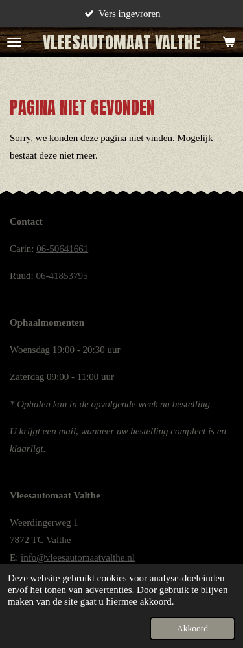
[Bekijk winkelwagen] (228, 42)
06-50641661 (62, 248)
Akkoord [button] (192, 628)
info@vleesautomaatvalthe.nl (78, 557)
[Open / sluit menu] (14, 42)
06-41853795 (61, 276)
